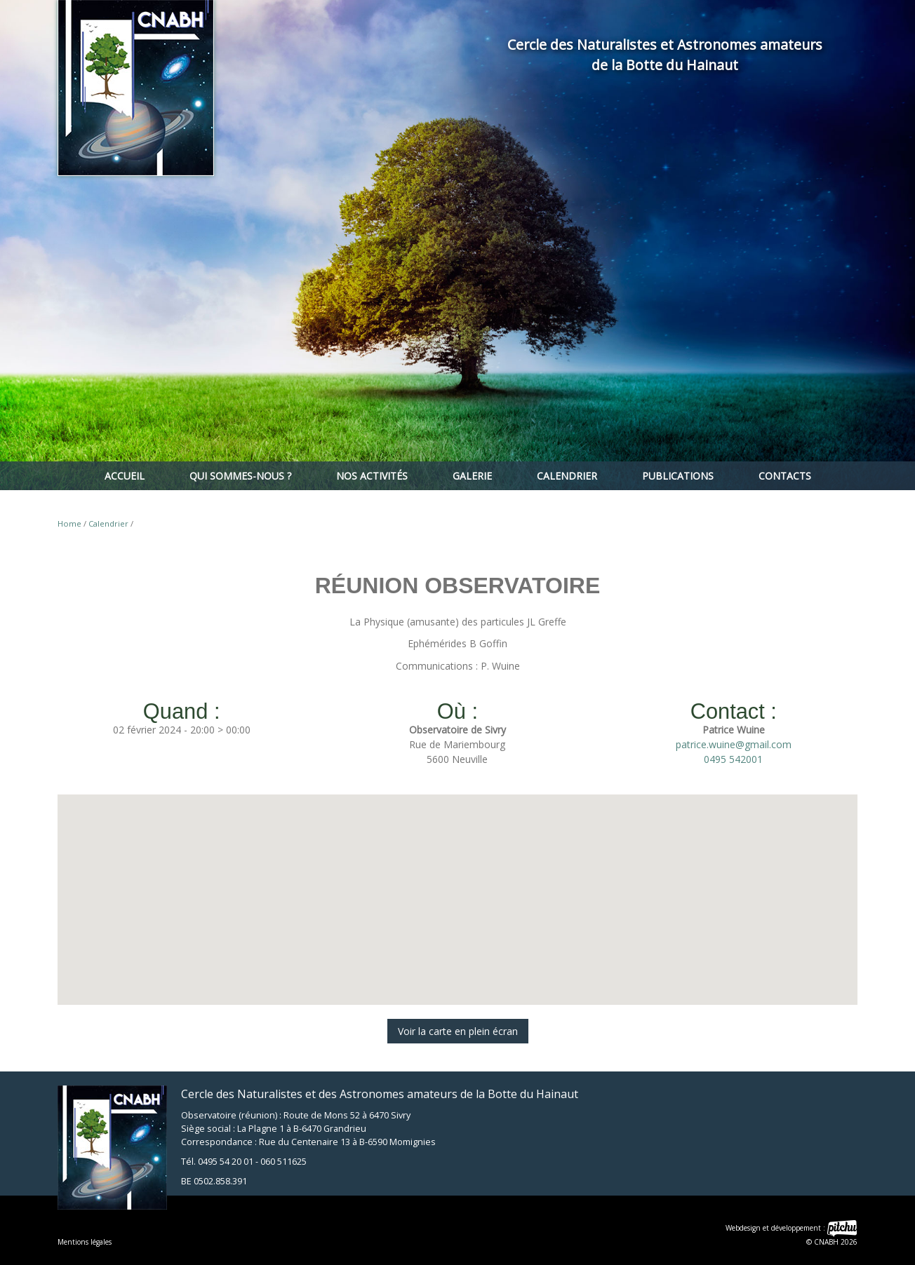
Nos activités (372, 475)
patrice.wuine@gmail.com (734, 744)
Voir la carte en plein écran (458, 1031)
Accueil (125, 475)
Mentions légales (85, 1242)
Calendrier (567, 475)
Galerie (472, 475)
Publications (678, 475)
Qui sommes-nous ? (240, 475)
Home (69, 523)
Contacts (785, 475)
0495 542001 (733, 759)
